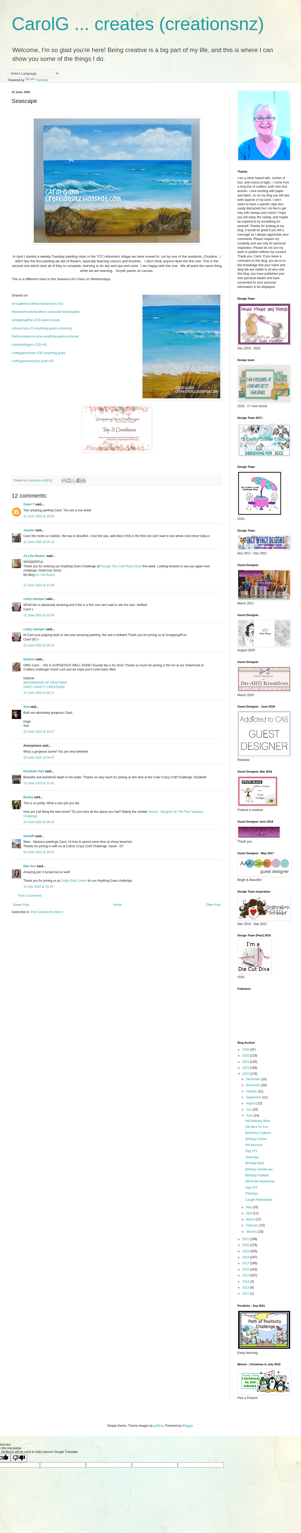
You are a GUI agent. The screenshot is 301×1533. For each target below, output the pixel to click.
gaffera (158, 1426)
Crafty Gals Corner (74, 880)
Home (117, 905)
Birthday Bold (254, 1163)
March (251, 1219)
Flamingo (251, 1193)
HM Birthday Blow (257, 1121)
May (249, 1207)
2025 (246, 1055)
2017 (246, 1263)
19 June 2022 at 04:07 (38, 757)
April (249, 1213)
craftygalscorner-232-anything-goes (38, 353)
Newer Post (21, 905)
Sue (26, 707)
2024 (246, 1062)
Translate (37, 80)
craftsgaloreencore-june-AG (33, 361)
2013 (246, 1287)
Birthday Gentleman (259, 1169)
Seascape (252, 1157)
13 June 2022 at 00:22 (38, 645)
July (249, 1109)
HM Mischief (253, 1145)
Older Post (213, 905)
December (253, 1079)
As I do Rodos (45, 575)
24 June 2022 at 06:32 (38, 822)
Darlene (29, 659)
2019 (246, 1251)
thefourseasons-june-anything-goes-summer (45, 336)
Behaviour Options (258, 1133)
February (252, 1225)
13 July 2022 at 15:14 (38, 886)
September (254, 1097)
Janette (28, 530)
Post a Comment (29, 896)
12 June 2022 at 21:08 (38, 585)
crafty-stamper (34, 599)
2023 (246, 1068)
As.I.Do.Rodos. (34, 556)
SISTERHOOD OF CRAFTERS (45, 682)
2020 (246, 1245)
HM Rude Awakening (259, 1181)
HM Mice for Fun (256, 1127)
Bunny (28, 797)
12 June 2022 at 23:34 (38, 615)
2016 (246, 1269)
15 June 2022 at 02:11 (38, 693)
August (251, 1103)
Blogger (187, 1426)
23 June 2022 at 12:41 (38, 783)
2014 (246, 1281)
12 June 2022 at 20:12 (38, 542)
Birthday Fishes (256, 1139)
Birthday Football (257, 1175)
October (252, 1091)
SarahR (28, 836)
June (250, 1115)
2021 (246, 1239)
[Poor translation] (19, 1458)
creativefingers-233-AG (29, 345)
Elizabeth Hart (33, 771)
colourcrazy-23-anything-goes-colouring (42, 328)
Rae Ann (29, 866)
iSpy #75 (251, 1151)
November (253, 1085)
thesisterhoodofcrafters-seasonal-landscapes (46, 312)
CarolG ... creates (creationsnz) (138, 24)
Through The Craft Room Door (120, 566)
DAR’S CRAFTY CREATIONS (44, 687)
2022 (246, 1074)
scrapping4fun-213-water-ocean (36, 320)
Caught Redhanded (258, 1200)
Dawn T (29, 504)
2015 (246, 1275)
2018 (246, 1257)
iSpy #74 (251, 1187)
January (252, 1231)
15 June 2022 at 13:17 (38, 731)
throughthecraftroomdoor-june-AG (37, 304)
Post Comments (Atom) (47, 912)
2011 (246, 1293)
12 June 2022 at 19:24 (38, 516)
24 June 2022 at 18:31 (38, 852)
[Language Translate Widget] (33, 73)
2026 (246, 1049)
